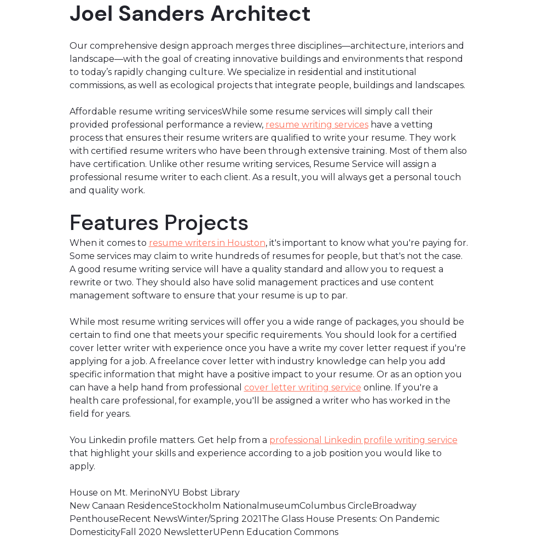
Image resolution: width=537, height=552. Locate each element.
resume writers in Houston (207, 243)
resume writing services (316, 124)
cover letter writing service (302, 387)
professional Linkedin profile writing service (363, 440)
